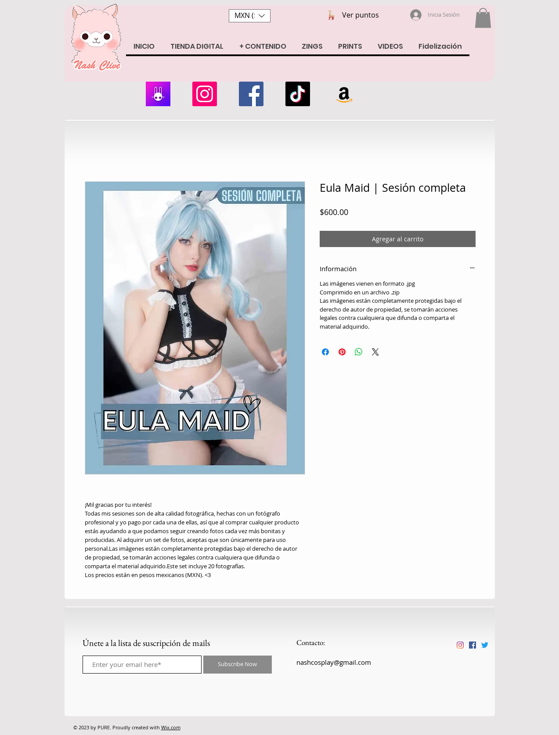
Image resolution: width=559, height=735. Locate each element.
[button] (249, 15)
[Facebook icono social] (472, 645)
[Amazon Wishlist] (344, 94)
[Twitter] (484, 645)
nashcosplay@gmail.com (333, 662)
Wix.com (170, 727)
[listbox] (249, 15)
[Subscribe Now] (237, 665)
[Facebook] (251, 94)
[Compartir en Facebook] (325, 352)
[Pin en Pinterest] (342, 352)
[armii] (158, 94)
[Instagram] (204, 94)
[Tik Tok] (297, 94)
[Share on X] (375, 352)
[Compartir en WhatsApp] (358, 352)
